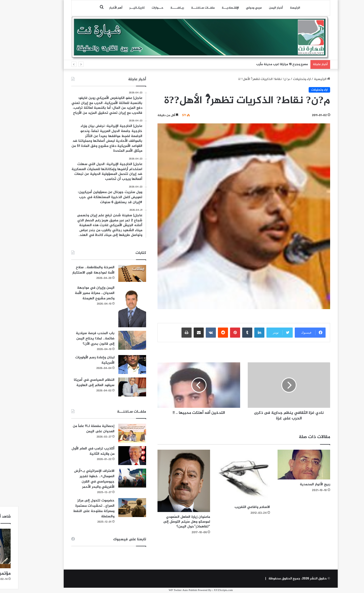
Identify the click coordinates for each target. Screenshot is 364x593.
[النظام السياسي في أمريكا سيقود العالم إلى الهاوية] (113, 387)
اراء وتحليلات (283, 79)
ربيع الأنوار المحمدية (296, 484)
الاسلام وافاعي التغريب (233, 507)
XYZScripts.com (204, 590)
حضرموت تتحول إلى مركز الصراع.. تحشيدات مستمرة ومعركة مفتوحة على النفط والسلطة (75, 508)
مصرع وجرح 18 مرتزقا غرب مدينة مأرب (263, 64)
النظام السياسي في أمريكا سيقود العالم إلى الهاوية (75, 382)
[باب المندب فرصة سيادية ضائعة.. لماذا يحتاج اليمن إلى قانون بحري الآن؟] (113, 340)
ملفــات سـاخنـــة (184, 7)
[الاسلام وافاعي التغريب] (225, 476)
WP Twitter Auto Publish (164, 590)
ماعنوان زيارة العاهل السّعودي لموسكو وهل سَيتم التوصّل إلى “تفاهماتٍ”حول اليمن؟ (168, 521)
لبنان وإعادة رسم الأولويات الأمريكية (76, 360)
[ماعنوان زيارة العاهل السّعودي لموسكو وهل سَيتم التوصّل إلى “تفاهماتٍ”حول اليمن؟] (165, 481)
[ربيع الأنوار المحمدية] (285, 464)
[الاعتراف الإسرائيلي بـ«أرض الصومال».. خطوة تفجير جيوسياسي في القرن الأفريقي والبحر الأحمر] (113, 478)
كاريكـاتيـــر (118, 7)
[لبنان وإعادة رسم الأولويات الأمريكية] (113, 364)
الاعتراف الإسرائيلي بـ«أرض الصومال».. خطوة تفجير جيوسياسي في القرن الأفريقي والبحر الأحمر (75, 479)
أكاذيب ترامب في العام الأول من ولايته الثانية (74, 451)
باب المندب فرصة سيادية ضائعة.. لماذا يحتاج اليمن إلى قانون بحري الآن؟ (76, 338)
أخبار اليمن (257, 7)
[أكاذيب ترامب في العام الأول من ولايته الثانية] (113, 455)
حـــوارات (139, 7)
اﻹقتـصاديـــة (211, 7)
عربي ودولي (235, 7)
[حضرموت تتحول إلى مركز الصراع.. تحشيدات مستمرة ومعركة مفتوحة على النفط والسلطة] (113, 507)
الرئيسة (276, 7)
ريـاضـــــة (158, 7)
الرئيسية (303, 79)
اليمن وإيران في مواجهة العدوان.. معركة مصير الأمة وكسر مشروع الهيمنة (76, 293)
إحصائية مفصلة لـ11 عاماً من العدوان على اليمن (75, 428)
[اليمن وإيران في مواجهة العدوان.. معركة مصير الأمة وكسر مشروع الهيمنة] (113, 306)
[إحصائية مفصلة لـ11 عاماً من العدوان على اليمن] (113, 433)
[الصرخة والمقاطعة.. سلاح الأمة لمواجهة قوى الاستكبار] (113, 273)
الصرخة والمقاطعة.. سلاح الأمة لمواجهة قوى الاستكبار (75, 270)
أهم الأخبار (97, 7)
